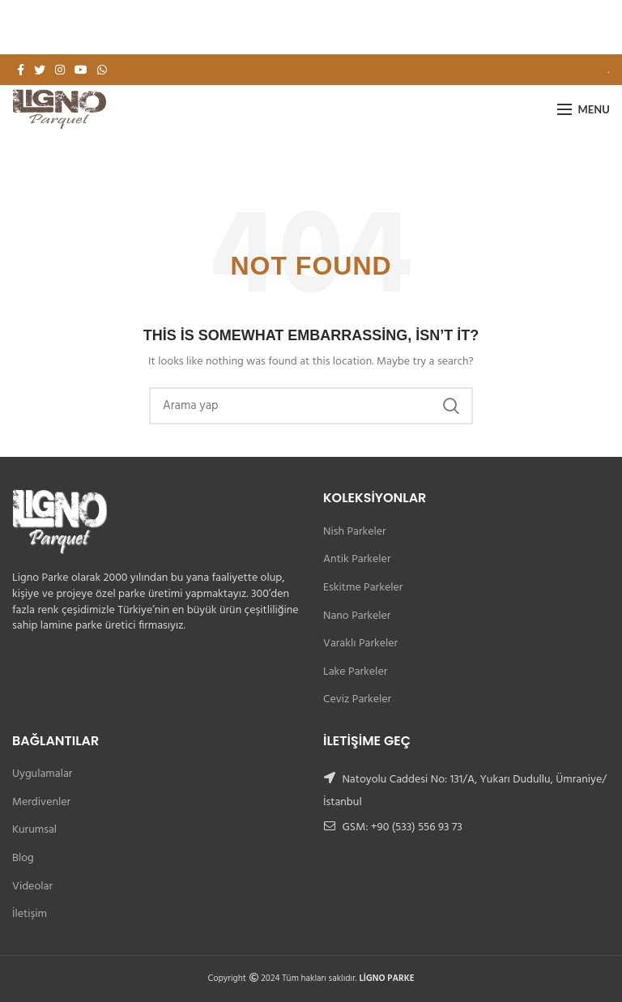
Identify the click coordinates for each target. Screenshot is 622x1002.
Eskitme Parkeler (363, 587)
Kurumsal (34, 830)
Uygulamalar (42, 774)
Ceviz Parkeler (357, 699)
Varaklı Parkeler (360, 643)
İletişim (29, 914)
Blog (23, 858)
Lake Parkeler (355, 672)
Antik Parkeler (356, 559)
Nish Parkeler (354, 531)
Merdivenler (41, 802)
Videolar (32, 886)
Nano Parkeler (356, 616)
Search (451, 405)
